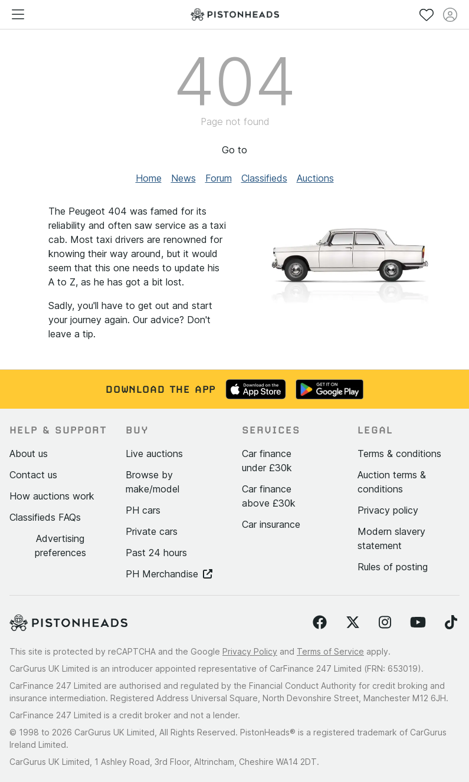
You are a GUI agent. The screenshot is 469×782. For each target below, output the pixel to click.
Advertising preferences (60, 545)
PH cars (143, 510)
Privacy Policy (249, 651)
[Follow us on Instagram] (384, 623)
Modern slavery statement (391, 538)
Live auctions (154, 453)
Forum (218, 178)
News (183, 178)
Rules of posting (393, 567)
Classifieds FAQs (45, 517)
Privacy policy (388, 510)
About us (28, 453)
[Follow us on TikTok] (451, 623)
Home (149, 178)
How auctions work (51, 496)
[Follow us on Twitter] (352, 623)
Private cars (152, 531)
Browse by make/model (152, 482)
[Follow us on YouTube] (418, 623)
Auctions (315, 178)
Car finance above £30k (269, 496)
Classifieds (264, 178)
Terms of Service (330, 651)
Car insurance (271, 524)
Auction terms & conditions (392, 482)
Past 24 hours (156, 552)
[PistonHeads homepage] (235, 14)
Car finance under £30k (267, 461)
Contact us (33, 475)
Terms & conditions (399, 453)
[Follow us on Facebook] (319, 623)
